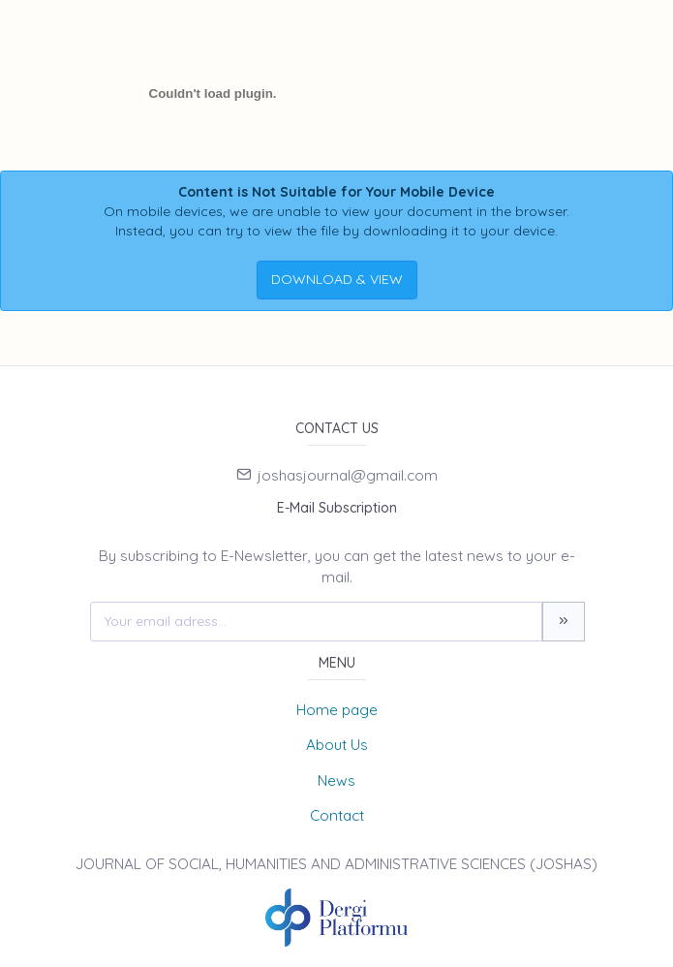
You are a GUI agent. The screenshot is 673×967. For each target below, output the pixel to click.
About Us (337, 744)
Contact (337, 815)
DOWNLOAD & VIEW (337, 279)
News (336, 780)
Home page (337, 710)
